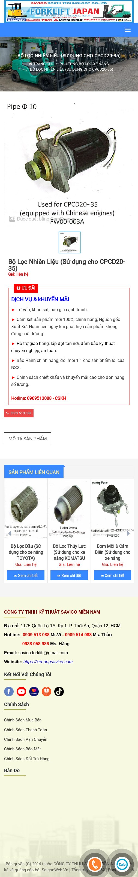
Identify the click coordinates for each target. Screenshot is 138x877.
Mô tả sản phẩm (27, 438)
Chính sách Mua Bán (22, 720)
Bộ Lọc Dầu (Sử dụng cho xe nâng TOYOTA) (26, 552)
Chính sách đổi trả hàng (26, 758)
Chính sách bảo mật (22, 749)
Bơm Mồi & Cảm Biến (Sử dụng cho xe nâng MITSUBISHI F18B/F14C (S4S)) (112, 558)
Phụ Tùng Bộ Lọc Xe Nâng (84, 64)
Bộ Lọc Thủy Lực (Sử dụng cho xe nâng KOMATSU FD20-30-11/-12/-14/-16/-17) (69, 558)
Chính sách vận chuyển (25, 739)
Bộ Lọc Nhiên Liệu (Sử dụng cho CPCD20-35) (69, 55)
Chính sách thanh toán (25, 729)
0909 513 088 (18, 413)
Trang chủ (41, 64)
